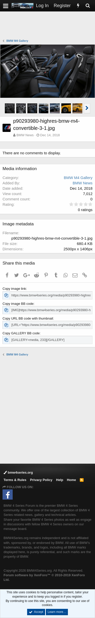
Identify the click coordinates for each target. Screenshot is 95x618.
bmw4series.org (18, 472)
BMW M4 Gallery (78, 177)
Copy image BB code (18, 304)
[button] (5, 6)
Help (59, 480)
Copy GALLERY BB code (21, 333)
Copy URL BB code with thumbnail (28, 318)
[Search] (87, 6)
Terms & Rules (15, 480)
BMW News (25, 135)
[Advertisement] (49, 25)
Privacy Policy (41, 480)
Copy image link (14, 289)
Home (71, 480)
